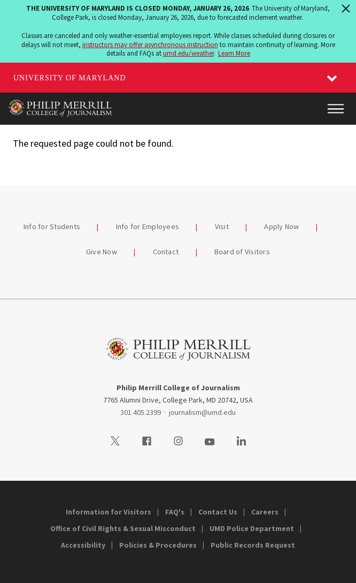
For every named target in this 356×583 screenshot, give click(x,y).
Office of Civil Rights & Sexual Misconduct (123, 528)
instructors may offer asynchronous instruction (150, 44)
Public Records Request (253, 545)
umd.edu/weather (188, 53)
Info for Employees (148, 226)
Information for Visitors (108, 512)
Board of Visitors (242, 251)
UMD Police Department (252, 528)
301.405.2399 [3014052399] (140, 412)
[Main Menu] (335, 108)
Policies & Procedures (158, 545)
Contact (166, 251)
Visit (222, 226)
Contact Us (217, 512)
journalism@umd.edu (202, 412)
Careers (264, 512)
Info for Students (52, 226)
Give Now (101, 251)
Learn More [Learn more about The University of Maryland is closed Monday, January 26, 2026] (234, 53)
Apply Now (281, 226)
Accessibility (83, 545)
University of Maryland (69, 78)
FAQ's (174, 512)
